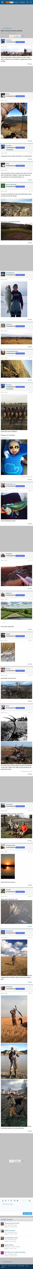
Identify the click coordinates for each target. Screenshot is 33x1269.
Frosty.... (8, 668)
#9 (29, 392)
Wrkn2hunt (9, 931)
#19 (29, 937)
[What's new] (27, 2)
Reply (30, 64)
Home (2, 1267)
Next (18, 36)
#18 (29, 896)
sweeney (9, 324)
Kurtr (6, 1232)
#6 (29, 279)
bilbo (6, 1254)
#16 (29, 810)
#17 (29, 852)
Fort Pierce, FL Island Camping (15, 1252)
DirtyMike (9, 553)
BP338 (8, 634)
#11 (29, 560)
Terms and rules (12, 1265)
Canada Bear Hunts (11, 1238)
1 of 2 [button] (11, 36)
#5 (29, 191)
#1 (31, 46)
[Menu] (2, 2)
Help (27, 1265)
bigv (6, 1239)
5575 (7, 706)
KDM (6, 1225)
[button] (3, 1200)
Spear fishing (9, 1245)
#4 (29, 170)
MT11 (7, 94)
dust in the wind (11, 184)
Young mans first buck (12, 1223)
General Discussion (12, 1225)
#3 (29, 153)
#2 (29, 100)
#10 (29, 490)
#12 (29, 599)
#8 (29, 358)
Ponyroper (9, 804)
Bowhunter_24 (10, 484)
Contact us (4, 1265)
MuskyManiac (10, 273)
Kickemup (9, 986)
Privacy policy (20, 1265)
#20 (29, 993)
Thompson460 (10, 845)
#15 (29, 712)
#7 (29, 330)
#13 (29, 640)
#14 (29, 675)
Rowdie (8, 889)
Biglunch (9, 593)
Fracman (4, 33)
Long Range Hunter (12, 351)
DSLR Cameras (10, 1230)
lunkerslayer (7, 1246)
